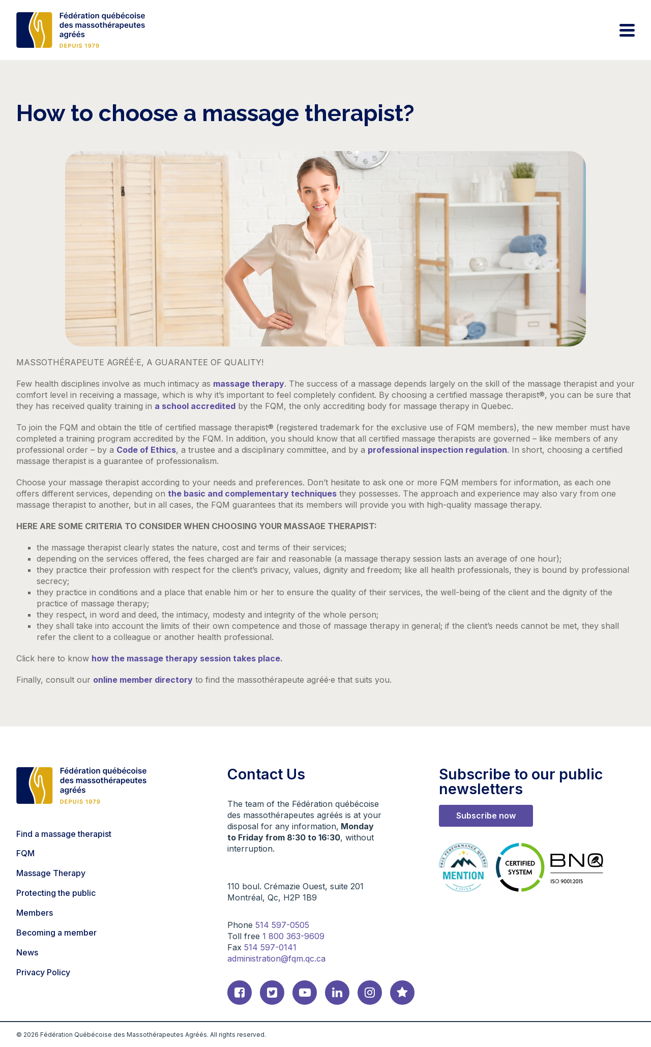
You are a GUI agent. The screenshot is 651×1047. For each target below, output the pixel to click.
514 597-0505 (282, 925)
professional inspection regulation (437, 450)
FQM (25, 853)
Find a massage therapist (63, 834)
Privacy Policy (43, 972)
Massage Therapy (50, 873)
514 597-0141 (270, 947)
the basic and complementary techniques (252, 493)
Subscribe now (486, 815)
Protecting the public (56, 893)
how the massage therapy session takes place (186, 658)
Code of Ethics (146, 450)
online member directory (143, 680)
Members (34, 913)
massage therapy (248, 384)
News (27, 952)
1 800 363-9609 (293, 936)
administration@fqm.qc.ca (276, 958)
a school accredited (195, 406)
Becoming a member (56, 932)
